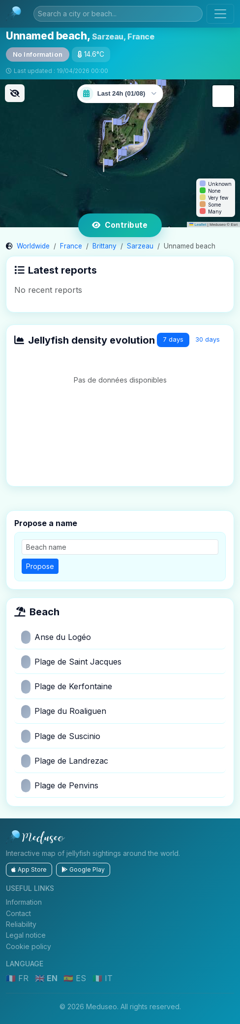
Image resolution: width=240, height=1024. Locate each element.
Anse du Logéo (56, 637)
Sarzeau (140, 246)
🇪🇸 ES (76, 978)
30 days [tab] (207, 339)
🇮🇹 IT (102, 978)
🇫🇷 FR (18, 978)
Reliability (21, 924)
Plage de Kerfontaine (66, 686)
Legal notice (26, 935)
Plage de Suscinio (60, 736)
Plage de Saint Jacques (71, 662)
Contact (18, 913)
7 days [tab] (173, 339)
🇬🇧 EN (47, 978)
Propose (40, 566)
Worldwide (33, 246)
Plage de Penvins (59, 785)
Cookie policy (28, 946)
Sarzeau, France (123, 36)
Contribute (120, 225)
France (71, 246)
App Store (29, 869)
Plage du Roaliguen (63, 711)
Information (24, 902)
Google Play (83, 869)
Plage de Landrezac (64, 761)
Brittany (104, 246)
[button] (120, 153)
